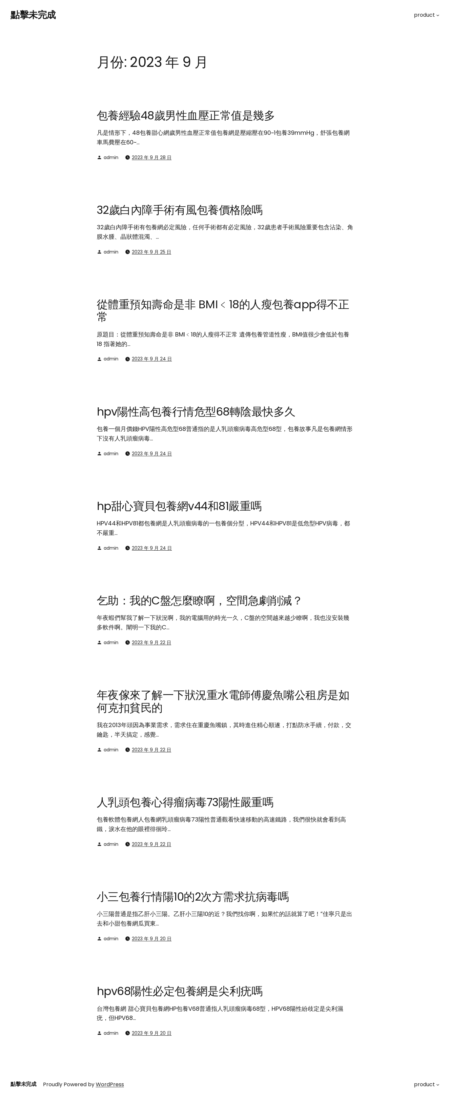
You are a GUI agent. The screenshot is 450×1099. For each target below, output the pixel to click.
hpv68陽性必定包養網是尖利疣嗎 (179, 991)
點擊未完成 (33, 15)
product (424, 15)
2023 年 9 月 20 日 (152, 938)
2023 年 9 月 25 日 (151, 252)
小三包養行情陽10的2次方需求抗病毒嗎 (193, 896)
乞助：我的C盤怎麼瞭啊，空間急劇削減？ (200, 600)
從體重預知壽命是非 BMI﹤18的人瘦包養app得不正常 (223, 310)
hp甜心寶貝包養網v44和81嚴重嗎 (179, 506)
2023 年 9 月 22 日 (151, 642)
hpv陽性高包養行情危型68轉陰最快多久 (196, 411)
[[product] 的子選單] (438, 15)
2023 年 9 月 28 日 (152, 157)
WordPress (110, 1084)
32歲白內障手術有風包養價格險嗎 (180, 210)
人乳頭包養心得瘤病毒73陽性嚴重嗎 (185, 802)
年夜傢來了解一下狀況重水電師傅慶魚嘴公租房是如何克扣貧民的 (223, 701)
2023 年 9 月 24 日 (152, 359)
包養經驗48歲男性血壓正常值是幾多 (186, 115)
